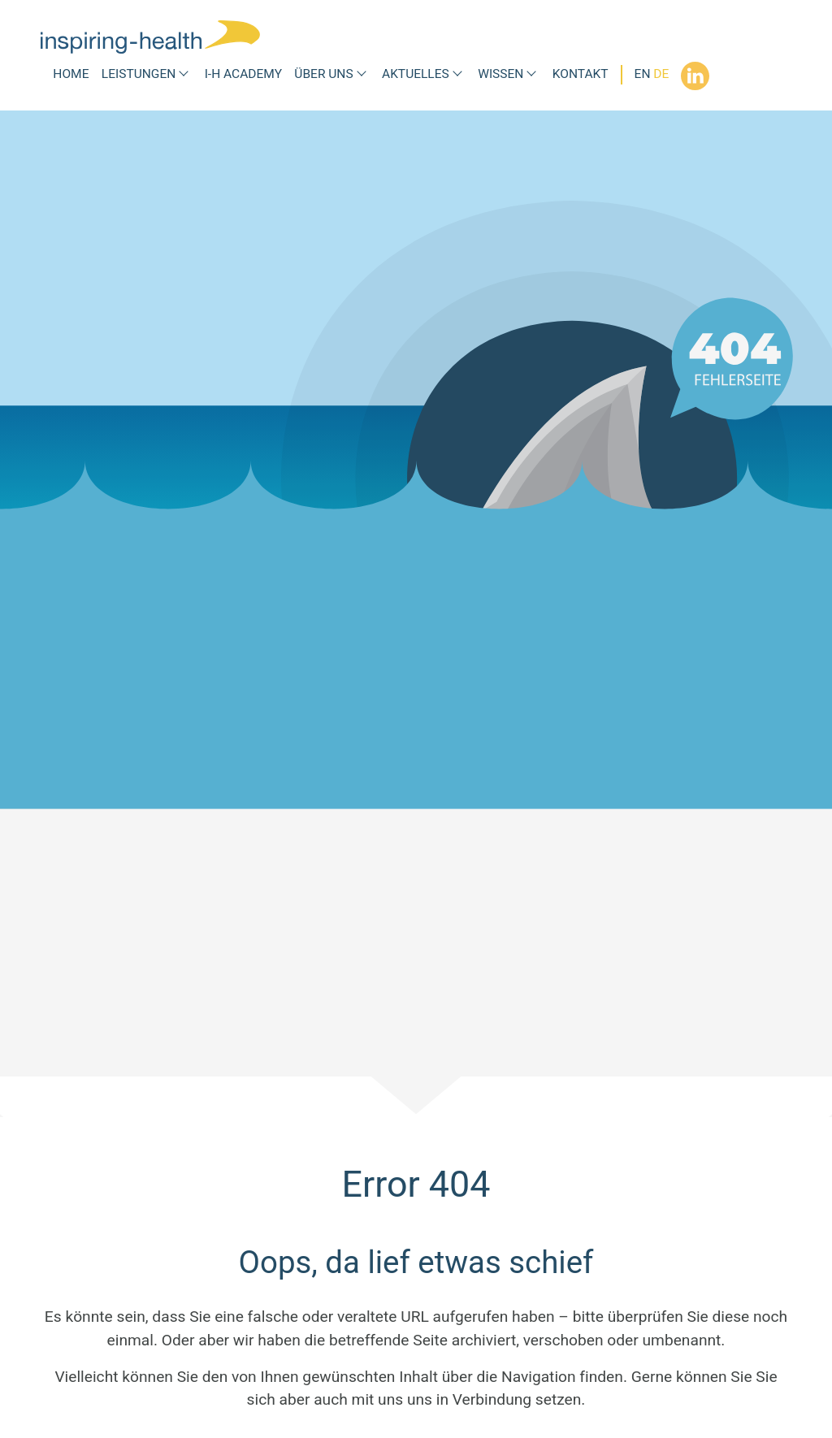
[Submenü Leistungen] (184, 74)
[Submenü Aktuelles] (457, 74)
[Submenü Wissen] (531, 74)
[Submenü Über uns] (361, 74)
